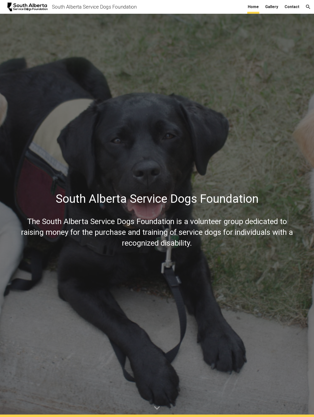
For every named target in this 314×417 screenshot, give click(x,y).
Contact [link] (292, 6)
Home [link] (253, 6)
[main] (157, 195)
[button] (308, 7)
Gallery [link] (271, 6)
